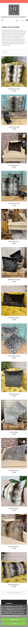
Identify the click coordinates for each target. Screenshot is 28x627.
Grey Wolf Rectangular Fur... (14, 546)
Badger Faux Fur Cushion (14, 394)
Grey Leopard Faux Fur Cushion (14, 356)
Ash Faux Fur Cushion (14, 432)
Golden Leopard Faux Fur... (14, 241)
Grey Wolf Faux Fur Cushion (14, 127)
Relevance (14, 52)
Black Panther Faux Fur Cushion (14, 279)
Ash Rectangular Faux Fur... (14, 470)
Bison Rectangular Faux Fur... (14, 165)
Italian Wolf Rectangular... (14, 508)
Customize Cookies (14, 615)
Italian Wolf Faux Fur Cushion (14, 89)
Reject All (14, 619)
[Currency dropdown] (16, 20)
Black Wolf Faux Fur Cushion (14, 203)
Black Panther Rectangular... (14, 317)
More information (5, 615)
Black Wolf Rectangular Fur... (14, 584)
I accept (14, 623)
